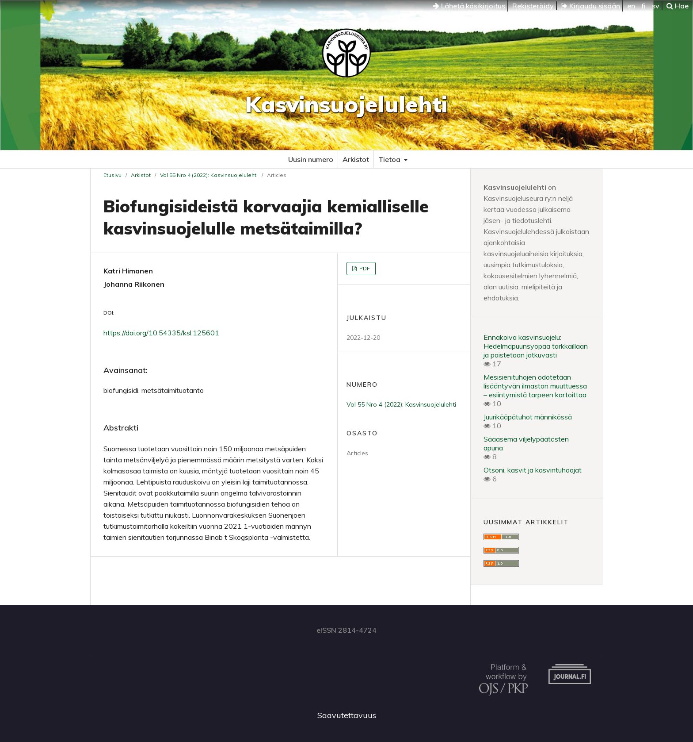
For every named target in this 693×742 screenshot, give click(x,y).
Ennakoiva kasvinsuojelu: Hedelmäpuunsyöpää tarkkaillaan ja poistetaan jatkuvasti (536, 346)
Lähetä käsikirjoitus (469, 5)
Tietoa (390, 159)
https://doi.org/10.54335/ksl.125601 (161, 332)
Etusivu (112, 175)
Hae (677, 5)
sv (655, 5)
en (631, 5)
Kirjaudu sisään (590, 5)
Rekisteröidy (533, 5)
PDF (364, 268)
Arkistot (356, 159)
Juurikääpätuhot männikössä (528, 416)
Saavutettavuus (346, 715)
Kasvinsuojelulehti (346, 104)
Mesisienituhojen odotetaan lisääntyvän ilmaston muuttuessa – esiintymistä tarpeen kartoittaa (535, 386)
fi (643, 5)
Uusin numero (310, 159)
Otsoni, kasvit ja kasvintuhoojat (533, 469)
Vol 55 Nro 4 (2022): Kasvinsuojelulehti (209, 175)
